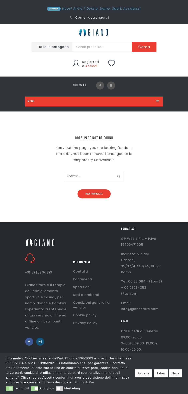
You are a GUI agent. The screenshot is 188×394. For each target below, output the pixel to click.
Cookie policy (85, 315)
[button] (9, 388)
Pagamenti (82, 279)
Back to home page (94, 193)
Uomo (105, 8)
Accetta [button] (143, 373)
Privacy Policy (85, 323)
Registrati (90, 62)
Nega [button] (175, 373)
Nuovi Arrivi (72, 8)
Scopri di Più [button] (84, 382)
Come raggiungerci (89, 17)
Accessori (132, 8)
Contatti (80, 271)
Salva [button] (160, 373)
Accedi (91, 66)
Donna (92, 8)
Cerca (144, 46)
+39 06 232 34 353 (38, 272)
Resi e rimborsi (86, 295)
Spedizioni (82, 287)
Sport (116, 8)
